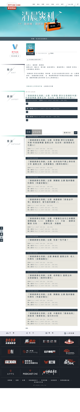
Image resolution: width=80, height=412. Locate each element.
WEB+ (47, 5)
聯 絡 (51, 333)
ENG (69, 4)
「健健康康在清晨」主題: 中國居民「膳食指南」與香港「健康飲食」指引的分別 (51, 314)
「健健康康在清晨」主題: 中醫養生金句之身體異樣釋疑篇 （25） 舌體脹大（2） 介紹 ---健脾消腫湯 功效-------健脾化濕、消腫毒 (51, 221)
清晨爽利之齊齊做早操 (34, 86)
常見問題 (44, 380)
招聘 (17, 380)
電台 (38, 5)
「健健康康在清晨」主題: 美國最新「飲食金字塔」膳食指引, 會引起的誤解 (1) (50, 201)
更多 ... (27, 328)
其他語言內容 (39, 382)
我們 (61, 5)
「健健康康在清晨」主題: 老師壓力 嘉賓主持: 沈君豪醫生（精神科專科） (50, 276)
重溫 (52, 5)
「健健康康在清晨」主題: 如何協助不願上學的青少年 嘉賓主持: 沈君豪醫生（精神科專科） (51, 163)
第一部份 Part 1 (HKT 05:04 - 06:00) (43, 151)
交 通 (12, 333)
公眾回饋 (70, 333)
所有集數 (30, 53)
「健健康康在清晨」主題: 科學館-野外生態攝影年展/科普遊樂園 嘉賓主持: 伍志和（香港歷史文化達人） (52, 97)
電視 (33, 5)
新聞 (42, 5)
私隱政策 (54, 380)
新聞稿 (10, 380)
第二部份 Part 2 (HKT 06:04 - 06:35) (43, 153)
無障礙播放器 (65, 380)
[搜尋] (78, 4)
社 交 (31, 333)
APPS (57, 5)
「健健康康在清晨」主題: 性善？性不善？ (48, 240)
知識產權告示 (34, 380)
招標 (24, 380)
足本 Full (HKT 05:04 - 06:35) (40, 148)
